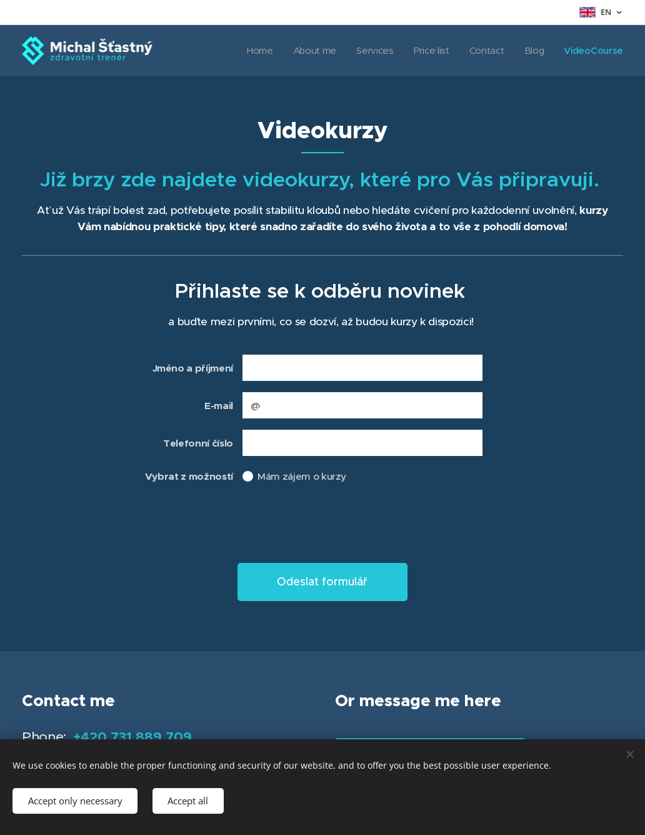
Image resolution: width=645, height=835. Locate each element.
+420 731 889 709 (132, 736)
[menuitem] (277, 50)
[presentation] (337, 526)
